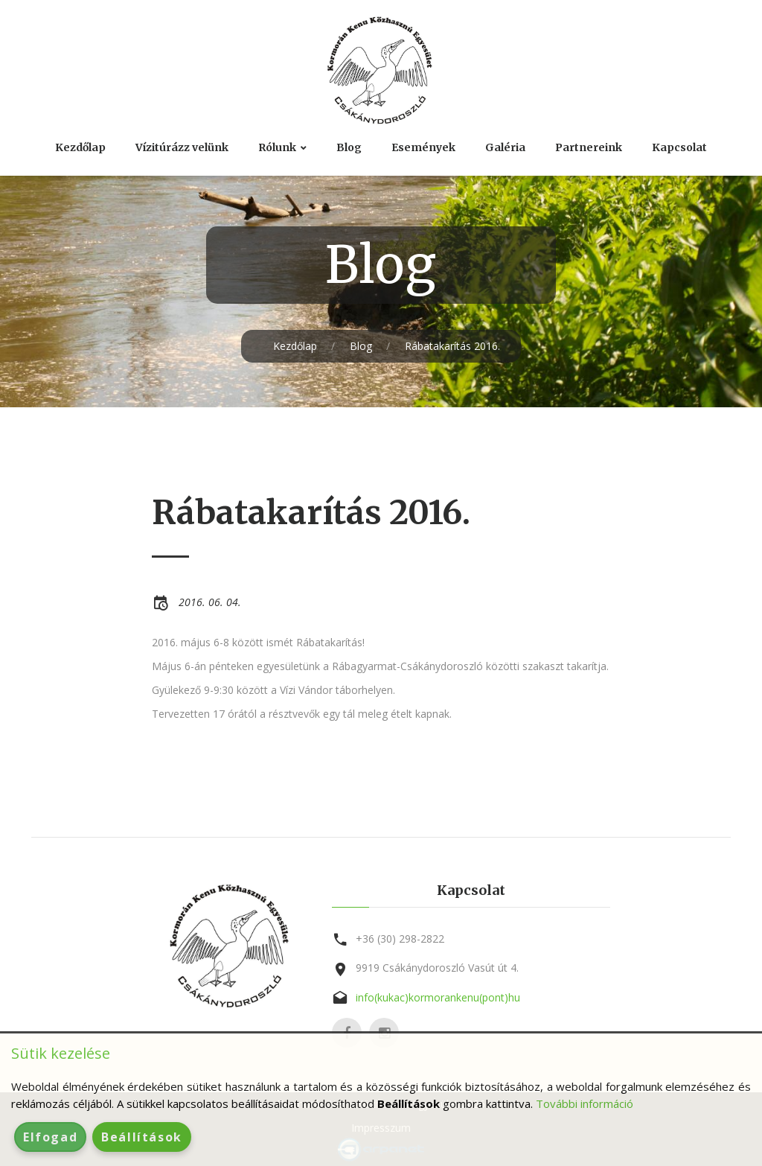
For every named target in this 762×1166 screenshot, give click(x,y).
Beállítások (141, 1137)
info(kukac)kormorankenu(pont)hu (438, 997)
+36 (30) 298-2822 (400, 938)
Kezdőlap (80, 147)
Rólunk (277, 147)
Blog (349, 147)
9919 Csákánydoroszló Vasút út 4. (437, 967)
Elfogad (50, 1137)
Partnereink (588, 147)
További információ (584, 1103)
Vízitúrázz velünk (181, 147)
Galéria (505, 147)
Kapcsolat (679, 147)
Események (423, 147)
